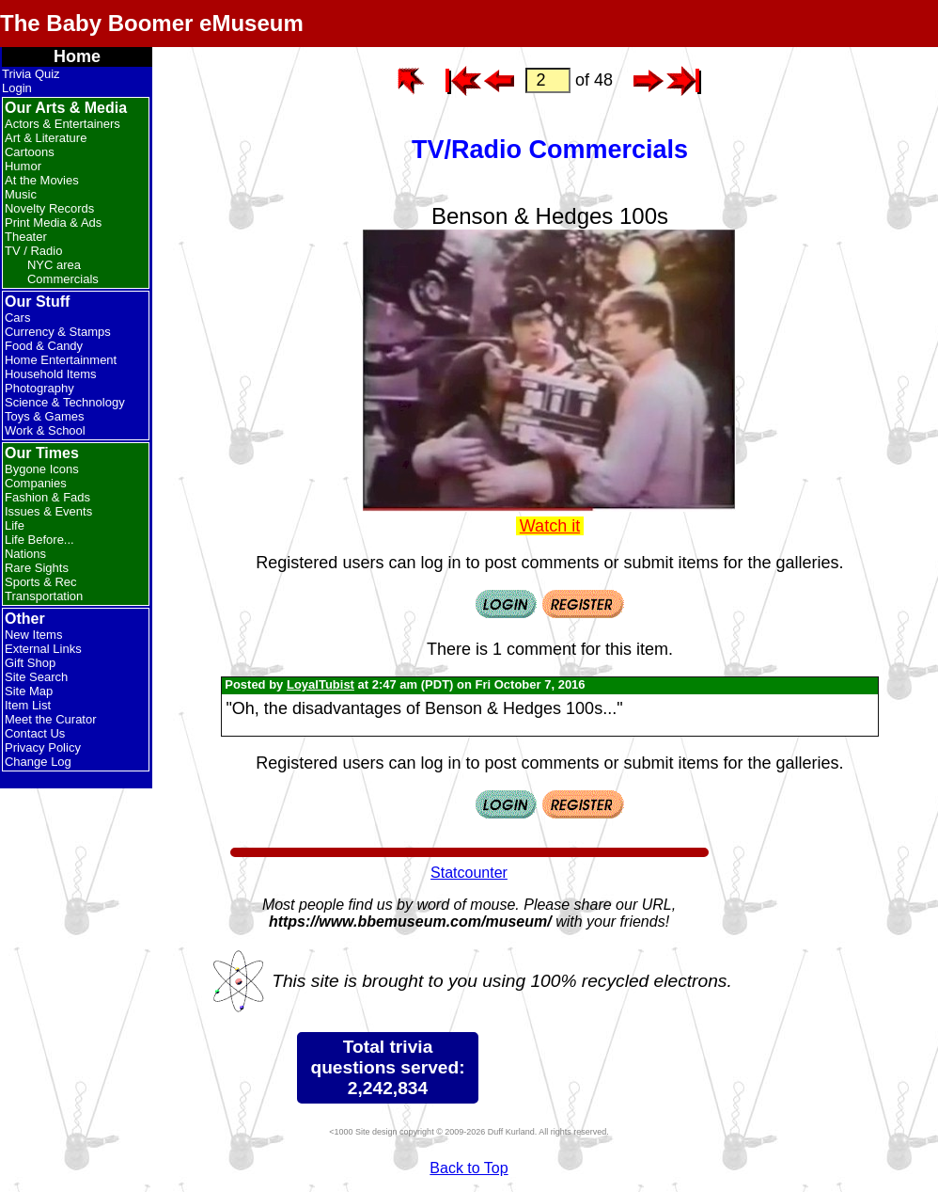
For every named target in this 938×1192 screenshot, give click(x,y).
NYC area (54, 265)
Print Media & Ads (53, 222)
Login (17, 88)
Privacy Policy (43, 747)
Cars (17, 317)
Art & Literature (45, 138)
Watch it (550, 526)
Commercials (63, 279)
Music (21, 194)
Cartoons (30, 152)
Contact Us (35, 733)
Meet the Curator (51, 719)
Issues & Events (48, 511)
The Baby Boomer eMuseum (152, 23)
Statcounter (469, 873)
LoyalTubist (320, 684)
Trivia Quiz (31, 74)
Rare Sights (37, 568)
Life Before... (39, 539)
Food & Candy (44, 346)
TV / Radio (33, 251)
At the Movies (42, 180)
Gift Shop (30, 663)
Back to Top (469, 1168)
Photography (39, 388)
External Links (43, 649)
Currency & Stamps (58, 332)
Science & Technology (65, 402)
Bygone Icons (42, 469)
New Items (33, 635)
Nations (25, 554)
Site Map (29, 691)
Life (14, 525)
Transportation (44, 596)
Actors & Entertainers (62, 124)
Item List (28, 705)
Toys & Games (45, 416)
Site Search (36, 677)
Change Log (38, 762)
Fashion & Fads (47, 497)
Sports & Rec (41, 582)
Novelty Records (49, 208)
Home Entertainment (61, 360)
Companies (36, 483)
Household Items (51, 374)
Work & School (45, 430)
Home (77, 56)
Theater (26, 237)
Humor (23, 166)
